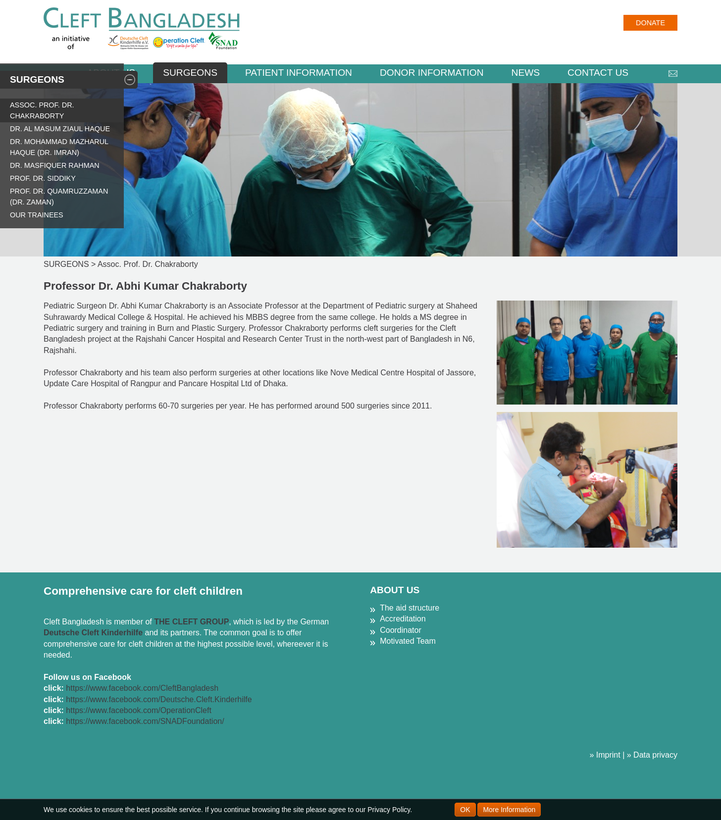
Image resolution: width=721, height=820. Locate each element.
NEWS (526, 72)
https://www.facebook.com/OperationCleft (138, 710)
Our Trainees (36, 215)
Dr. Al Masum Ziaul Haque (60, 129)
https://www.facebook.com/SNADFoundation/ (145, 721)
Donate (650, 23)
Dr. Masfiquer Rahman (55, 165)
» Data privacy (652, 755)
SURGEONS (190, 72)
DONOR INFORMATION (432, 72)
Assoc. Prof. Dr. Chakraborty (42, 110)
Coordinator (400, 630)
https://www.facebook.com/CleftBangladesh (142, 688)
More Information (509, 810)
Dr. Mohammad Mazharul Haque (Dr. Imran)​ (59, 147)
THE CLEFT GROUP (191, 621)
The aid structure (409, 608)
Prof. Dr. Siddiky (43, 178)
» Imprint (604, 755)
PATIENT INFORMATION (298, 72)
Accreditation (403, 619)
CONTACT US (597, 72)
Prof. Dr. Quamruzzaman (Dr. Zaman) (59, 196)
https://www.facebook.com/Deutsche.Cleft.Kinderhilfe (159, 699)
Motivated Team (408, 641)
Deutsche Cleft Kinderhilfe (93, 632)
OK (465, 810)
